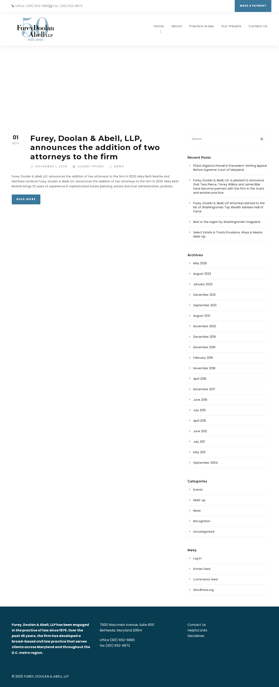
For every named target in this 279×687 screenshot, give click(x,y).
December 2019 (204, 337)
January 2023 (202, 284)
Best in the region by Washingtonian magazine (226, 222)
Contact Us (258, 26)
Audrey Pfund (91, 166)
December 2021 (204, 295)
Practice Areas (201, 26)
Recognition (201, 521)
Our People (231, 26)
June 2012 (200, 431)
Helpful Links (197, 630)
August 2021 (201, 316)
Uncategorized (203, 532)
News (119, 166)
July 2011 (199, 442)
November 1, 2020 (51, 166)
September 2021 (204, 305)
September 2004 (205, 463)
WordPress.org (203, 590)
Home (159, 26)
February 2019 (203, 358)
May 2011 (199, 452)
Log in (197, 558)
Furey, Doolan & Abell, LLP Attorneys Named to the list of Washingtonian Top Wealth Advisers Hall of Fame (229, 207)
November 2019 (204, 347)
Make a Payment (253, 5)
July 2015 (199, 410)
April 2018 (199, 379)
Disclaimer (196, 635)
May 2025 (200, 263)
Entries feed (201, 569)
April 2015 (199, 421)
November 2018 (204, 368)
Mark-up (199, 500)
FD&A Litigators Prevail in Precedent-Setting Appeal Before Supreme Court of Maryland (230, 168)
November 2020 (204, 326)
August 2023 (202, 274)
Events (198, 490)
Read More (26, 199)
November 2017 (204, 389)
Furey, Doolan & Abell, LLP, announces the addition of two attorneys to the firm (95, 147)
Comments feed (205, 579)
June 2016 (200, 400)
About (176, 26)
